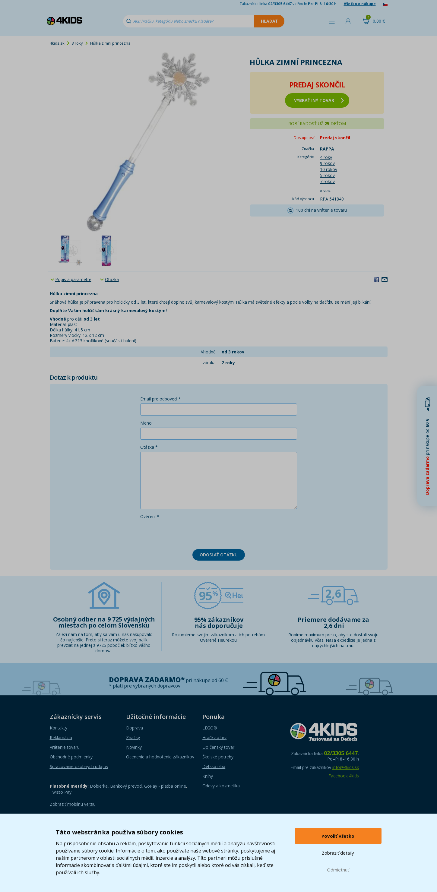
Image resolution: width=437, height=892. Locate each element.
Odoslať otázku (219, 555)
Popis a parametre (73, 279)
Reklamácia (61, 737)
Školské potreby (217, 757)
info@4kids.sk (345, 767)
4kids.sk (57, 43)
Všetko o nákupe (360, 3)
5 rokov (327, 175)
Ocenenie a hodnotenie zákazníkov (160, 757)
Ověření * (149, 516)
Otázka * (149, 447)
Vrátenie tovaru (65, 747)
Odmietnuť (338, 870)
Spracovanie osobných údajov (79, 766)
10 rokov (328, 169)
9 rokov (327, 163)
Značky (133, 737)
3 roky (77, 43)
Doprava (134, 728)
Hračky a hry (214, 737)
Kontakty (58, 728)
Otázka (112, 279)
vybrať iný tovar (319, 100)
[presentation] (186, 533)
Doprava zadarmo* (147, 679)
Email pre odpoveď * (160, 399)
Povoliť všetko (337, 836)
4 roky (326, 157)
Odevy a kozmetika (221, 786)
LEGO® (209, 728)
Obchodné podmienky (71, 757)
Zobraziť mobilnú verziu (73, 804)
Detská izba (213, 766)
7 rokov (327, 181)
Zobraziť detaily (338, 853)
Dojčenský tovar (218, 747)
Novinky (134, 747)
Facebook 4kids (343, 776)
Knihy (207, 776)
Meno (146, 423)
